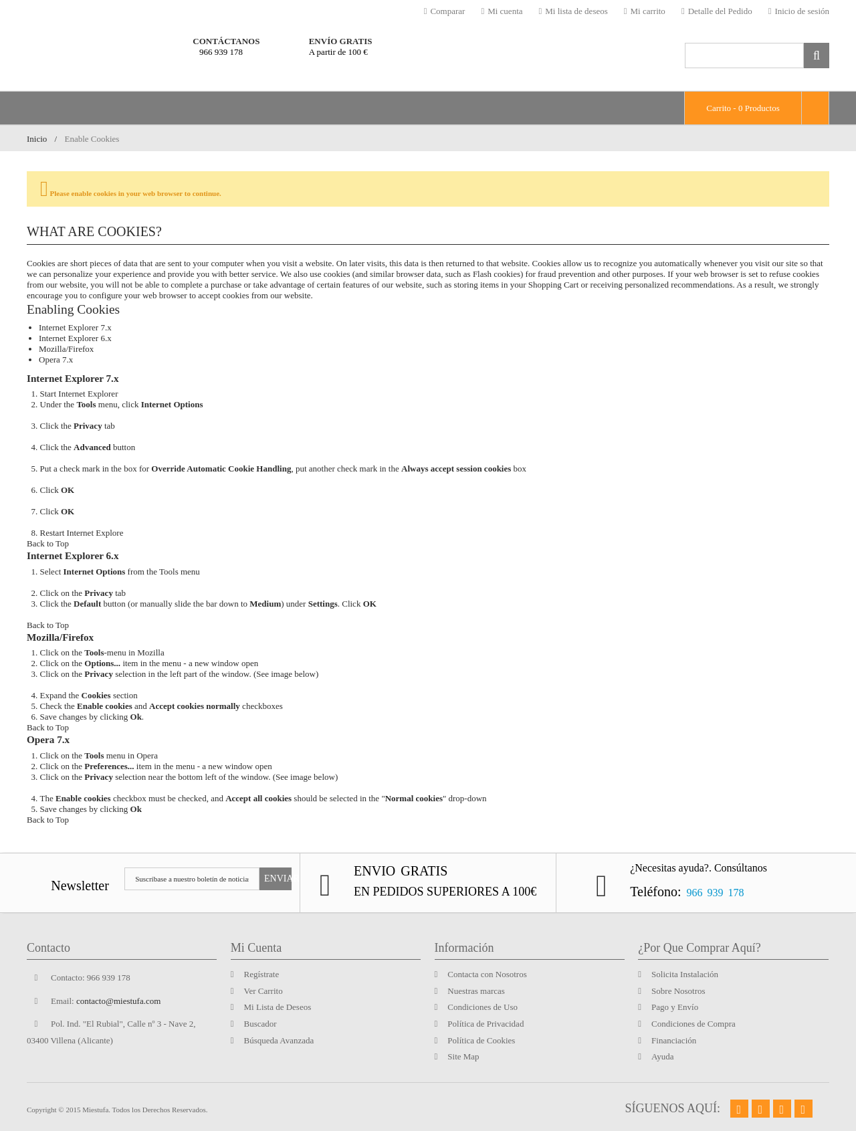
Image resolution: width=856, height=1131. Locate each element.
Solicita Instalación (684, 974)
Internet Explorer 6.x (75, 338)
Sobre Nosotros (678, 991)
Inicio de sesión (798, 11)
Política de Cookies (481, 1040)
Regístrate (262, 974)
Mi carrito (644, 11)
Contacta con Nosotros (486, 974)
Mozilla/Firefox (66, 349)
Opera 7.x (56, 359)
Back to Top (48, 543)
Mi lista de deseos (573, 11)
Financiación (673, 1040)
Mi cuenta (501, 11)
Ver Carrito (263, 991)
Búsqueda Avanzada (279, 1040)
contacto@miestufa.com (118, 1001)
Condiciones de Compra (693, 1024)
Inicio (37, 139)
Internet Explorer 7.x (75, 327)
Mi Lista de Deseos (278, 1007)
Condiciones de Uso (482, 1007)
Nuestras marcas (476, 991)
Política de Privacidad (485, 1024)
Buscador (260, 1024)
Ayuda (662, 1056)
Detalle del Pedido (716, 11)
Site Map (463, 1056)
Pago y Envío (674, 1007)
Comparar (444, 11)
